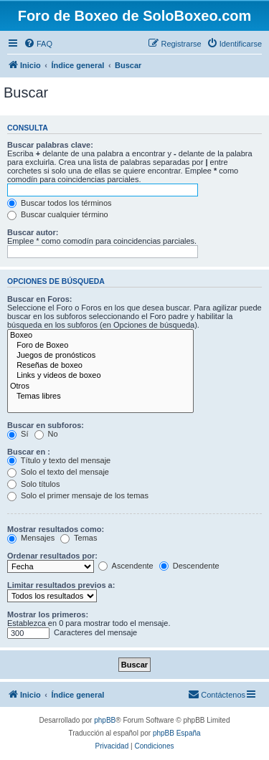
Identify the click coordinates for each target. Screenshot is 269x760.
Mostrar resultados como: (55, 529)
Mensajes (31, 537)
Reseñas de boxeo (100, 366)
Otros (100, 386)
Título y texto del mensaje (58, 460)
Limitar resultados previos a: (61, 585)
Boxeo (100, 336)
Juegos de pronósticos (100, 356)
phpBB (104, 720)
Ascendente (126, 565)
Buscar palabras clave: (50, 145)
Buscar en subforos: (45, 425)
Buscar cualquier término (57, 214)
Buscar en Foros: (39, 299)
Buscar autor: (33, 232)
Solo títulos (33, 484)
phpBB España (177, 733)
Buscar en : (28, 451)
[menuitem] (38, 43)
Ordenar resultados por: (52, 555)
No (46, 433)
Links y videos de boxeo (100, 376)
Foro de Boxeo (100, 346)
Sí (17, 433)
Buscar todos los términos (59, 203)
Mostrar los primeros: (47, 614)
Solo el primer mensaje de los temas (77, 495)
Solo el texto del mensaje (58, 471)
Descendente (189, 565)
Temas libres (100, 396)
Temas (78, 537)
